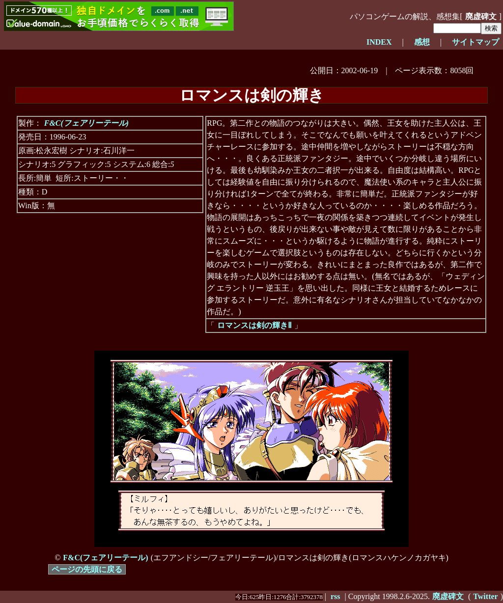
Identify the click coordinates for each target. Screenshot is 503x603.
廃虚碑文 (481, 16)
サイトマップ (475, 42)
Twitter (485, 596)
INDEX (379, 42)
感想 (422, 42)
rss (335, 596)
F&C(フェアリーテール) (86, 123)
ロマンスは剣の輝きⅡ (254, 325)
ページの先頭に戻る (87, 569)
